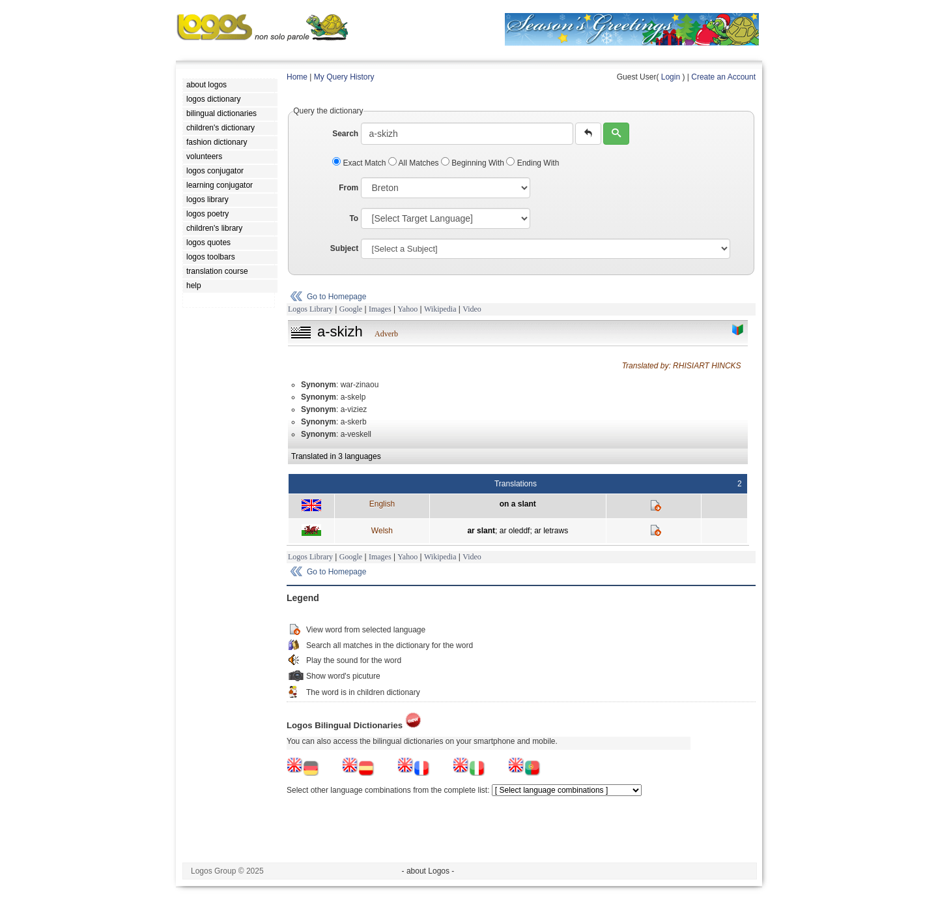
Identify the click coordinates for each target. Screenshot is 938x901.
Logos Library (310, 309)
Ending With (532, 163)
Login (670, 76)
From (348, 187)
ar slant (481, 530)
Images (380, 309)
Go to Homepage (336, 296)
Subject (344, 248)
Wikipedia (440, 309)
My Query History (344, 76)
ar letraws (551, 530)
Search (345, 133)
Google (350, 309)
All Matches (414, 163)
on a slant (518, 504)
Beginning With (473, 163)
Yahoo (407, 309)
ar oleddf (515, 530)
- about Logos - (428, 871)
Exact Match (360, 163)
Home (297, 76)
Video (471, 309)
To (353, 218)
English (382, 504)
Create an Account (723, 76)
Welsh (382, 530)
